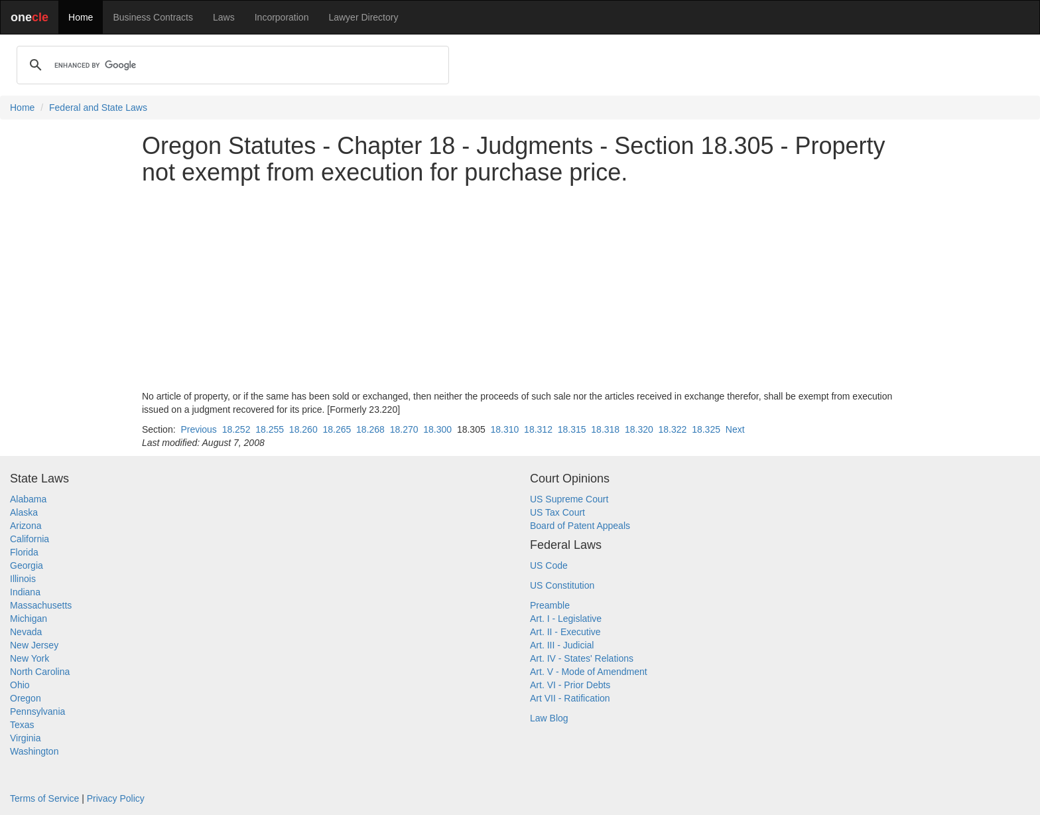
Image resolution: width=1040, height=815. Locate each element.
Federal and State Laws (98, 107)
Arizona (25, 525)
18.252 (236, 429)
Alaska (24, 512)
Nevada (26, 632)
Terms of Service (44, 798)
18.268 (370, 429)
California (29, 539)
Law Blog (549, 718)
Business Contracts (153, 17)
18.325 (706, 429)
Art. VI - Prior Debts (570, 685)
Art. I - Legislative (566, 618)
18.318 (605, 429)
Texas (22, 724)
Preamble (550, 605)
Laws (224, 17)
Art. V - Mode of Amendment (588, 671)
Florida (24, 552)
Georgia (26, 565)
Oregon (25, 698)
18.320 (639, 429)
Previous (198, 429)
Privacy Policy (116, 798)
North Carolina (40, 671)
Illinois (23, 578)
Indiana (25, 592)
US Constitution (562, 585)
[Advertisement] (520, 287)
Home (80, 17)
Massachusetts (41, 605)
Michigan (28, 618)
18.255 (269, 429)
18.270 (404, 429)
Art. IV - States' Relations (581, 658)
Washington (34, 751)
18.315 (572, 429)
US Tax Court (557, 512)
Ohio (20, 685)
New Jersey (34, 645)
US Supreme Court (569, 499)
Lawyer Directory (363, 17)
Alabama (28, 499)
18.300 (437, 429)
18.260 (303, 429)
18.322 (673, 429)
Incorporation (282, 17)
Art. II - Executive (565, 632)
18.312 (538, 429)
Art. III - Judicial (562, 645)
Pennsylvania (37, 711)
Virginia (25, 738)
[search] (230, 65)
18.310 (505, 429)
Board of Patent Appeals (580, 525)
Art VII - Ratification (570, 698)
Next (735, 429)
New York (29, 658)
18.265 (336, 429)
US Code (549, 565)
